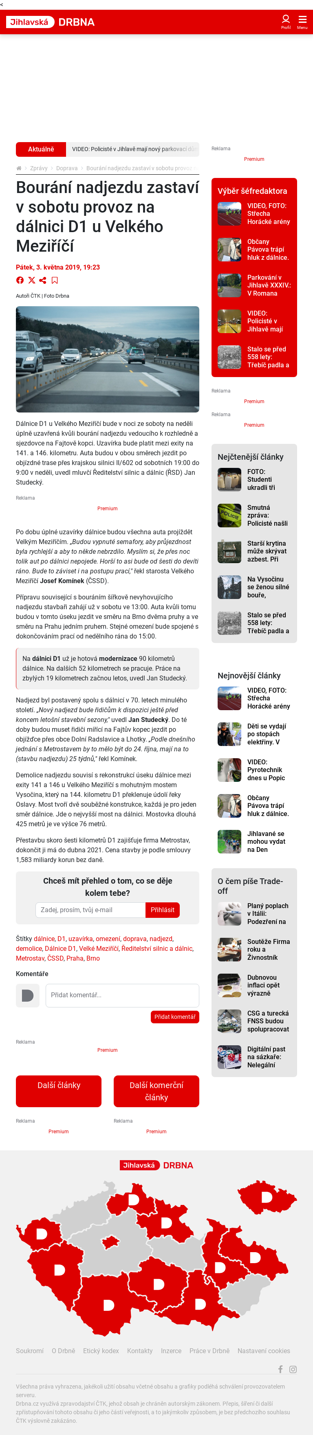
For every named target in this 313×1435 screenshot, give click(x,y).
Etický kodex (101, 1351)
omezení (108, 939)
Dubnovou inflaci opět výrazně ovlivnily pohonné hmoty (263, 997)
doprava (135, 939)
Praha (75, 958)
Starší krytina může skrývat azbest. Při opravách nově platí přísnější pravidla (269, 563)
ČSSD (55, 958)
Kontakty (140, 1351)
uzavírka (80, 939)
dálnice (44, 939)
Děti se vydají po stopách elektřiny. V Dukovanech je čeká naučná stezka (268, 746)
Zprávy (39, 168)
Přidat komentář (175, 1017)
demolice (29, 948)
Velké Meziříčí (99, 948)
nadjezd (161, 939)
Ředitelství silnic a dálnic (156, 948)
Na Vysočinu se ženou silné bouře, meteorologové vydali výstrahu (269, 599)
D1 (61, 939)
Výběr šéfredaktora (252, 191)
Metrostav (30, 958)
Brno (93, 958)
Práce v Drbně (209, 1351)
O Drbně (63, 1351)
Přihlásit (162, 910)
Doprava (67, 168)
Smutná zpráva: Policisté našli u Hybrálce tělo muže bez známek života (268, 527)
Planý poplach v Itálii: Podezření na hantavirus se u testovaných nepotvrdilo (268, 925)
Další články (58, 1085)
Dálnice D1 (60, 948)
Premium (107, 508)
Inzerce (171, 1351)
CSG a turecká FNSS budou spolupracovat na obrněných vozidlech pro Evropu (268, 1033)
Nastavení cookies (264, 1351)
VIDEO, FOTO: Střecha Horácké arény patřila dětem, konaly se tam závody (268, 225)
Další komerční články (156, 1091)
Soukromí (30, 1351)
